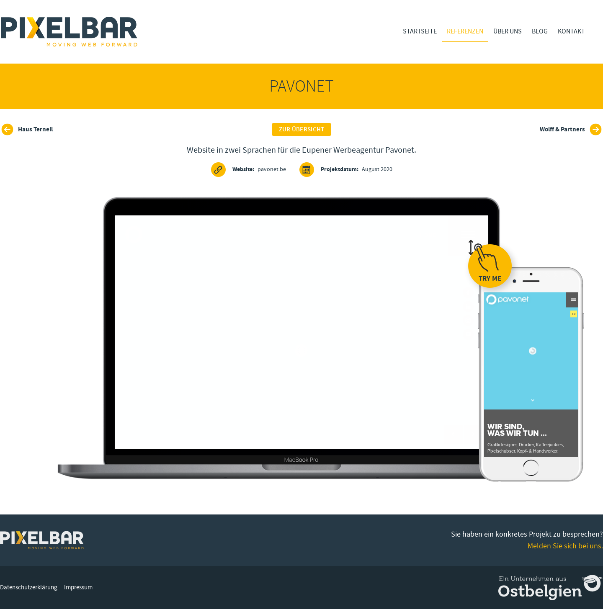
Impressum (78, 587)
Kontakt (571, 31)
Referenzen (465, 31)
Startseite (420, 31)
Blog (540, 31)
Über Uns (507, 31)
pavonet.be (248, 169)
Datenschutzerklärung (28, 587)
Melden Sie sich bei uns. (565, 546)
